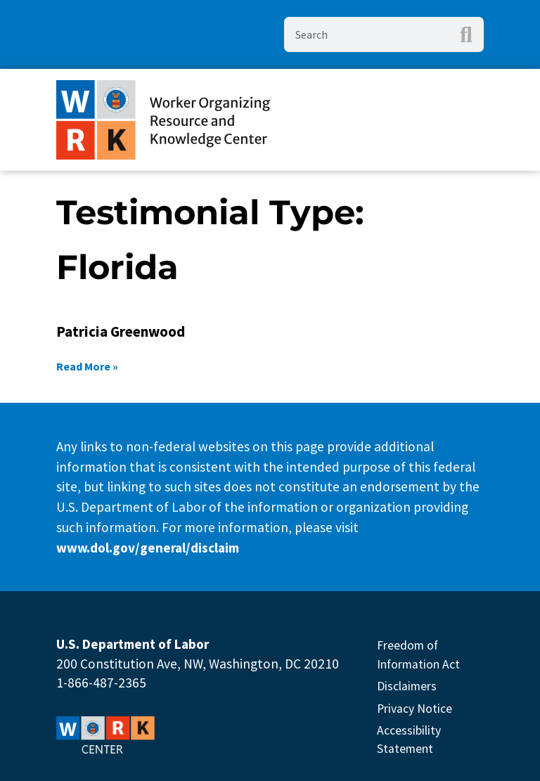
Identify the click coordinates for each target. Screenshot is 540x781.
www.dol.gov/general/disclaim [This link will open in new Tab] (147, 547)
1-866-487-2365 (101, 682)
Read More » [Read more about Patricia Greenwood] (87, 366)
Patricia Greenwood (120, 331)
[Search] (466, 34)
